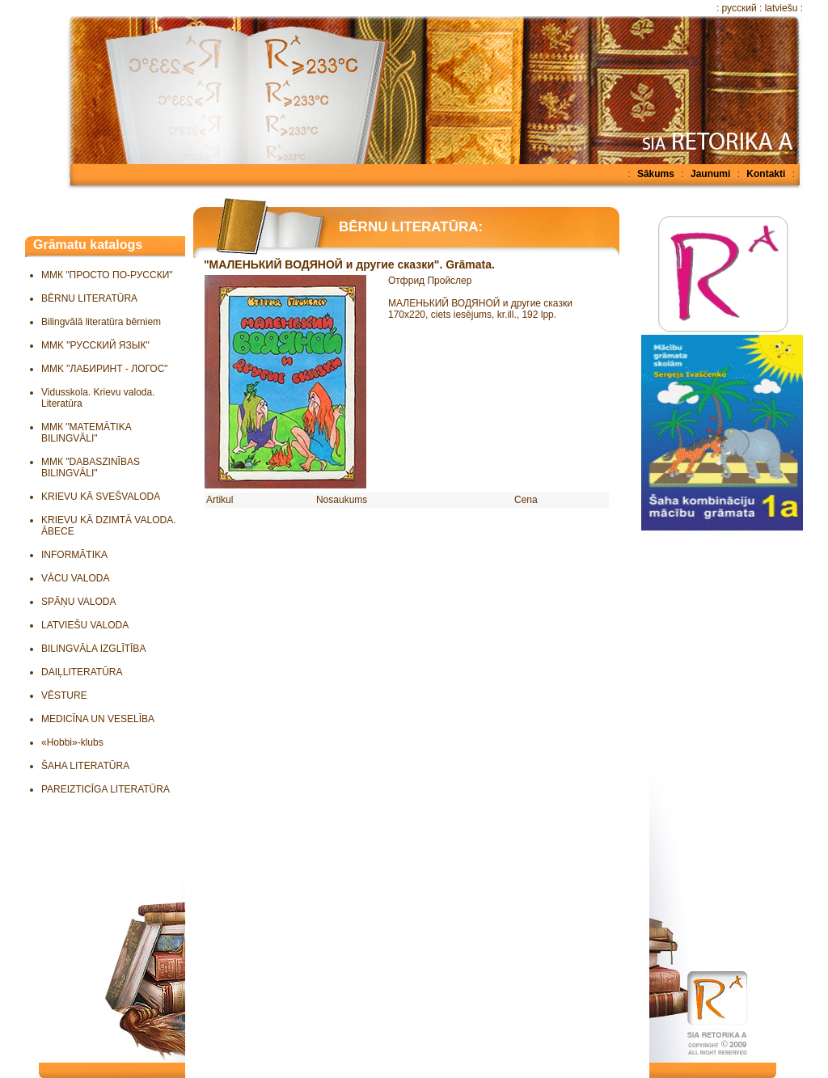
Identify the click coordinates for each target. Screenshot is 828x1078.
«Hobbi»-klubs (72, 742)
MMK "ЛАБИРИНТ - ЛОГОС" (104, 368)
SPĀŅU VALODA (78, 601)
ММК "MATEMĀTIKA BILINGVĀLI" (86, 432)
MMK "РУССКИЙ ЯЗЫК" (95, 345)
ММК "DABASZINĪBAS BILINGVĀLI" (90, 467)
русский (739, 8)
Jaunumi (710, 174)
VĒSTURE (64, 695)
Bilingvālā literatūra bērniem (101, 322)
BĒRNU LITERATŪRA (89, 298)
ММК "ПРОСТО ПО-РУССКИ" (107, 275)
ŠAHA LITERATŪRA (85, 766)
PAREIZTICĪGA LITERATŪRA (105, 789)
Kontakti (765, 174)
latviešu (781, 8)
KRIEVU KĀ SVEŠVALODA (100, 496)
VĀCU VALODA (75, 578)
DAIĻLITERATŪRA (81, 672)
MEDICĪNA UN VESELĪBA (97, 719)
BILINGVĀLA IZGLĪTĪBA (93, 648)
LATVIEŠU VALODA (85, 625)
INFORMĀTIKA (74, 554)
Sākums (655, 174)
